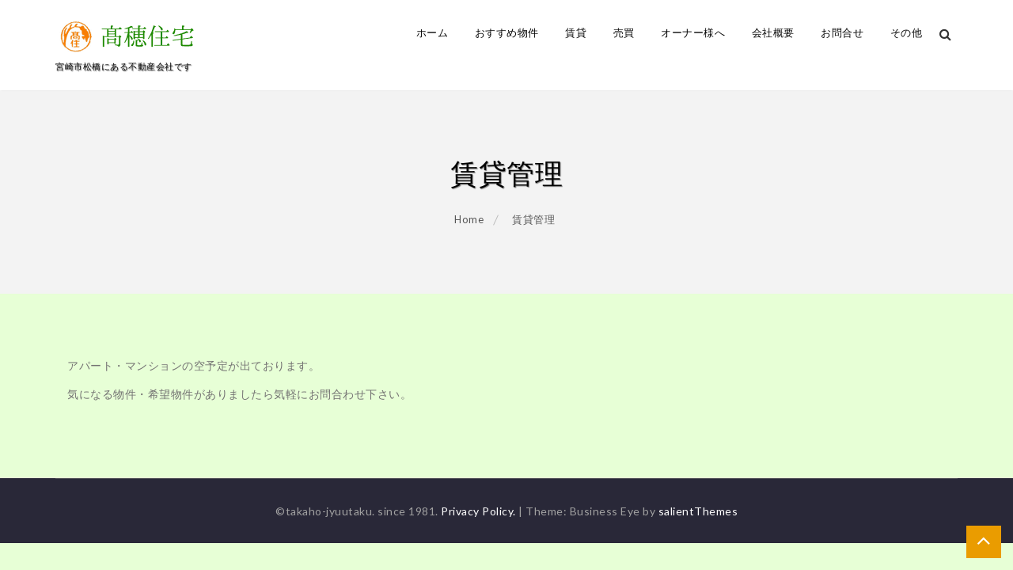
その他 (906, 32)
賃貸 (575, 32)
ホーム (432, 32)
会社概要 (773, 32)
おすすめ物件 (507, 32)
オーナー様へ (693, 32)
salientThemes (698, 511)
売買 (624, 32)
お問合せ (842, 32)
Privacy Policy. (478, 511)
